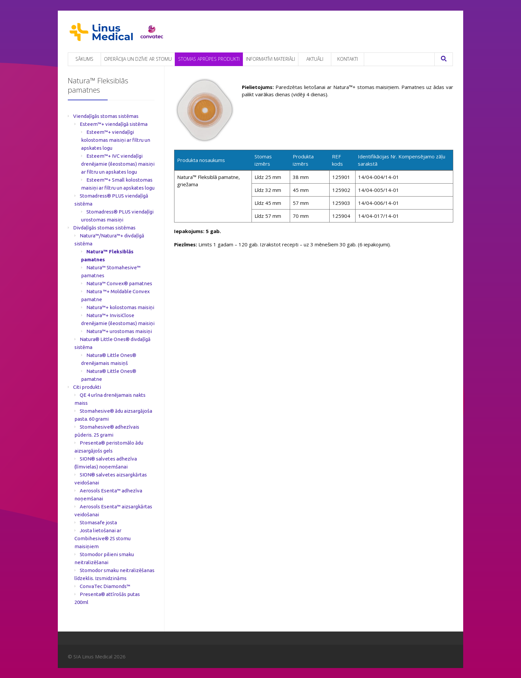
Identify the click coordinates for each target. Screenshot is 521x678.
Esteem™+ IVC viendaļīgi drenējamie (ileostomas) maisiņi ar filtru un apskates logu (118, 164)
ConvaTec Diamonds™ (105, 586)
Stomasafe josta (98, 522)
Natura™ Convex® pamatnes (119, 283)
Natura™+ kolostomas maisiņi (120, 307)
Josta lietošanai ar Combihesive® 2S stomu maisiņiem (102, 538)
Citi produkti (87, 387)
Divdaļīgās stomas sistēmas (104, 227)
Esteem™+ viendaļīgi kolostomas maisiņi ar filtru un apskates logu (115, 140)
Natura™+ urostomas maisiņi (119, 331)
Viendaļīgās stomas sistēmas (106, 116)
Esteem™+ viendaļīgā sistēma (114, 124)
